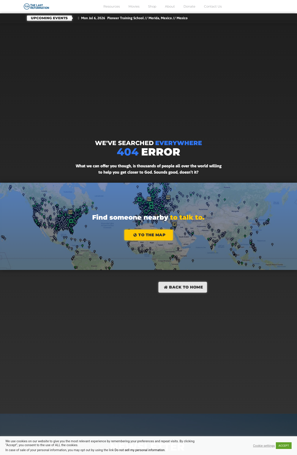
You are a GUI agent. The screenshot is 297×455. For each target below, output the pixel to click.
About (170, 6)
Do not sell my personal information (140, 450)
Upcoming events (49, 18)
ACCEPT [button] (283, 445)
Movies (133, 6)
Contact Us (213, 6)
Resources (111, 6)
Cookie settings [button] (264, 446)
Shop (152, 6)
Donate (189, 6)
